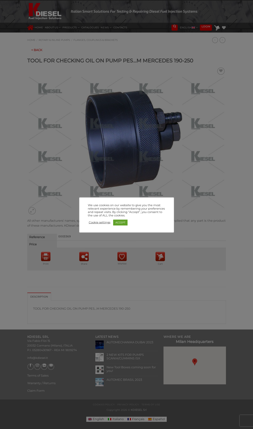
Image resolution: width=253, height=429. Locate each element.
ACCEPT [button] (120, 222)
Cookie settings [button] (99, 222)
